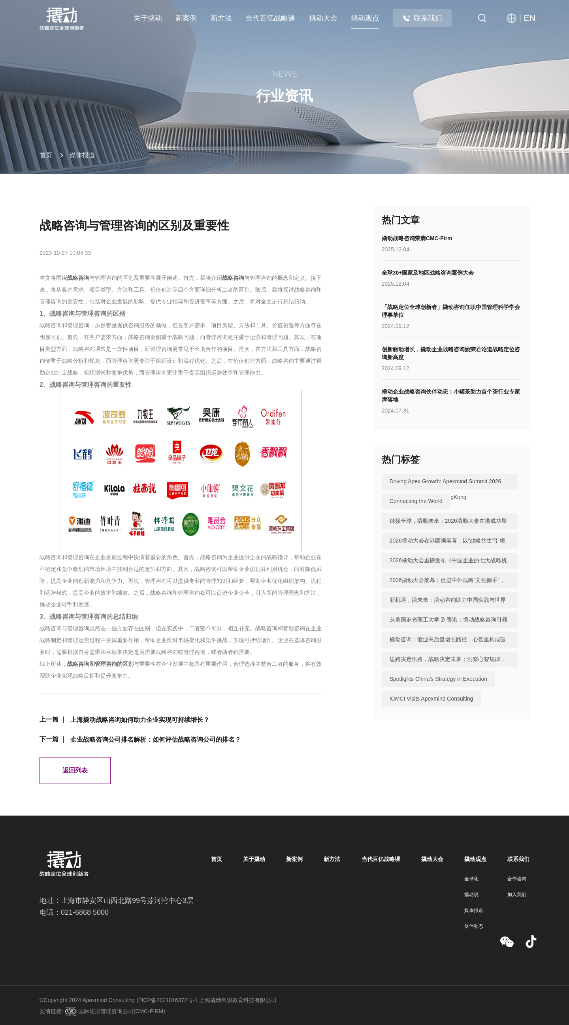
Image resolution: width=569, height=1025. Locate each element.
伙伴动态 (473, 926)
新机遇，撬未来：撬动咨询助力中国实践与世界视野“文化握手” (448, 608)
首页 (46, 155)
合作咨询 (516, 879)
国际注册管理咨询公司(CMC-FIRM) (121, 1011)
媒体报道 (82, 155)
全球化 (471, 879)
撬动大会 (323, 18)
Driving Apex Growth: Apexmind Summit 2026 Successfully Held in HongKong (445, 490)
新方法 (221, 18)
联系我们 (422, 18)
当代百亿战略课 (270, 18)
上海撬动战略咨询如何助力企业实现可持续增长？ (139, 719)
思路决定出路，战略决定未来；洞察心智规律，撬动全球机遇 (448, 667)
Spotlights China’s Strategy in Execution (439, 679)
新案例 (186, 18)
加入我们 (516, 894)
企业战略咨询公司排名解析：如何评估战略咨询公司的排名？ (155, 739)
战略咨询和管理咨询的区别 (100, 664)
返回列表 (75, 770)
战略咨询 (78, 278)
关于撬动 (148, 18)
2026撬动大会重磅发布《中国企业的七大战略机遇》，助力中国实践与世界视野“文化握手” (448, 569)
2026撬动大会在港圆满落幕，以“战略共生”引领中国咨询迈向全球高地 (447, 549)
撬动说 (471, 894)
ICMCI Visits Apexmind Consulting (431, 699)
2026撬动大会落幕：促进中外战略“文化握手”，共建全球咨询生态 (447, 588)
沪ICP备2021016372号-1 (167, 1000)
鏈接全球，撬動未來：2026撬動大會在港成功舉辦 (448, 529)
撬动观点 (365, 18)
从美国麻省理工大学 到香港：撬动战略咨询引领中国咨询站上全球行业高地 (448, 628)
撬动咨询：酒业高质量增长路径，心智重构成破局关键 (448, 648)
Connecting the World (416, 501)
